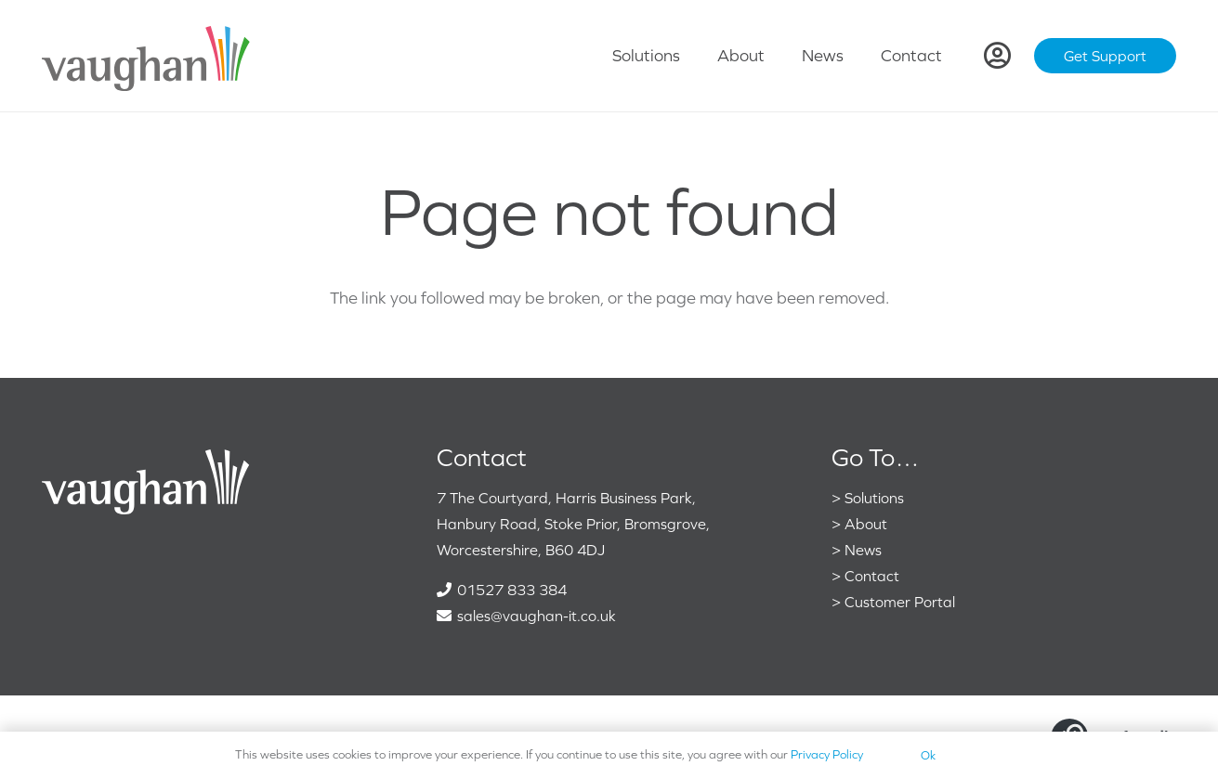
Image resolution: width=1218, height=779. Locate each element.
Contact (872, 575)
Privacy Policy (827, 754)
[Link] (997, 55)
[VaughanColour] (147, 56)
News (863, 549)
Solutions (874, 497)
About (866, 523)
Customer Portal (900, 601)
